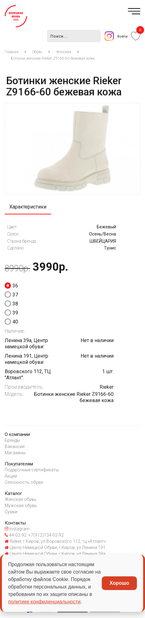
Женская (63, 52)
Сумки (11, 511)
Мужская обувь (21, 505)
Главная (12, 52)
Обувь (37, 52)
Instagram (17, 528)
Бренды (12, 440)
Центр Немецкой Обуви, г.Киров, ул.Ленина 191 (55, 547)
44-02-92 (15, 535)
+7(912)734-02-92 (45, 535)
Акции (11, 476)
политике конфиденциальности (44, 601)
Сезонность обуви (24, 482)
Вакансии (15, 446)
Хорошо (119, 583)
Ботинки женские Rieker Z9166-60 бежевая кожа (53, 58)
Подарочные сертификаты (32, 469)
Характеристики (27, 207)
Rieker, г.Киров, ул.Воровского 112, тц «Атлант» (55, 541)
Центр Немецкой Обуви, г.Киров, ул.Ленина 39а (55, 553)
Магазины (15, 452)
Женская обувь (20, 499)
